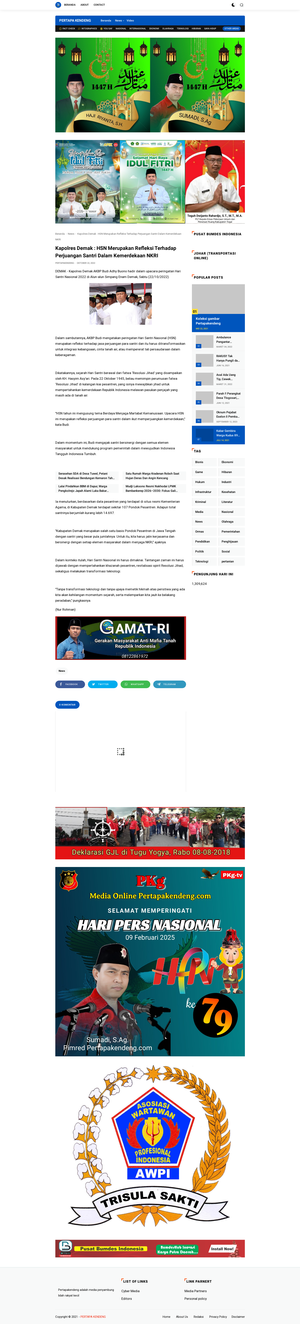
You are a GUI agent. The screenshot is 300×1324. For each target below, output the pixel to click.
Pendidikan (202, 541)
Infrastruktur (203, 492)
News (118, 20)
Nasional (121, 28)
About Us (182, 1317)
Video (130, 20)
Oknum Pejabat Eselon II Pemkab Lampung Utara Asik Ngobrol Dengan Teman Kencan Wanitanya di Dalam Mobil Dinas (228, 415)
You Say (106, 28)
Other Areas (232, 28)
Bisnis (199, 462)
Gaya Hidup (210, 28)
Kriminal (200, 502)
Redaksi (199, 1317)
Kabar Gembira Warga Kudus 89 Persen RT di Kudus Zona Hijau (227, 433)
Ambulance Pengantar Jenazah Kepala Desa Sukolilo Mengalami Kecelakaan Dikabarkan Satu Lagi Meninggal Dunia (227, 340)
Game (199, 472)
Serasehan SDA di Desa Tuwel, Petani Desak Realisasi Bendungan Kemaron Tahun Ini (87, 476)
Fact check (67, 28)
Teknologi (183, 28)
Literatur (227, 502)
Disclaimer (238, 1317)
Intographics (87, 28)
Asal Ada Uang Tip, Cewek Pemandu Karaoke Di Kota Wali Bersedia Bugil (228, 377)
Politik (199, 551)
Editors (126, 1299)
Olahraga (168, 28)
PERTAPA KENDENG (75, 20)
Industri (226, 482)
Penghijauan (230, 541)
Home (166, 1317)
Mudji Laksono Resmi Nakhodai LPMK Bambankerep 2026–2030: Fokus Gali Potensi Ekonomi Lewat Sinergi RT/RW (151, 489)
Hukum (200, 482)
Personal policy (195, 1299)
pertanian (228, 561)
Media (199, 512)
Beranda (70, 4)
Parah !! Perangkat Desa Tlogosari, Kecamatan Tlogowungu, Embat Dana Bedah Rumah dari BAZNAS (228, 396)
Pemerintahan (231, 531)
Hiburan (196, 28)
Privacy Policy (218, 1317)
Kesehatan (228, 492)
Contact (99, 4)
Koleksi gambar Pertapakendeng (208, 321)
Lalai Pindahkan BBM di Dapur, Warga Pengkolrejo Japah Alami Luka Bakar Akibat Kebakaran (82, 489)
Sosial (226, 551)
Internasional (137, 28)
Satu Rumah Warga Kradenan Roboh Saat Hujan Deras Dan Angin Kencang (152, 476)
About (85, 4)
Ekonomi (154, 28)
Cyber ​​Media (130, 1291)
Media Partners (195, 1291)
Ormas (199, 531)
